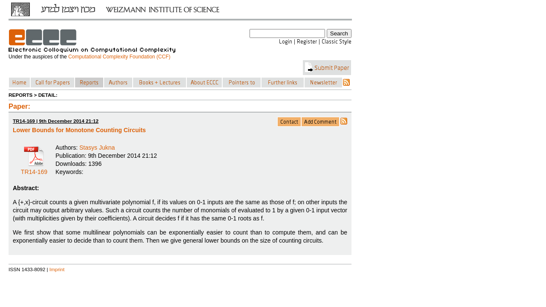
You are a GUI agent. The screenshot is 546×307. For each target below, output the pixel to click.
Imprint (57, 269)
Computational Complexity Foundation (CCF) (119, 57)
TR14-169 (34, 168)
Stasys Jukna (97, 147)
